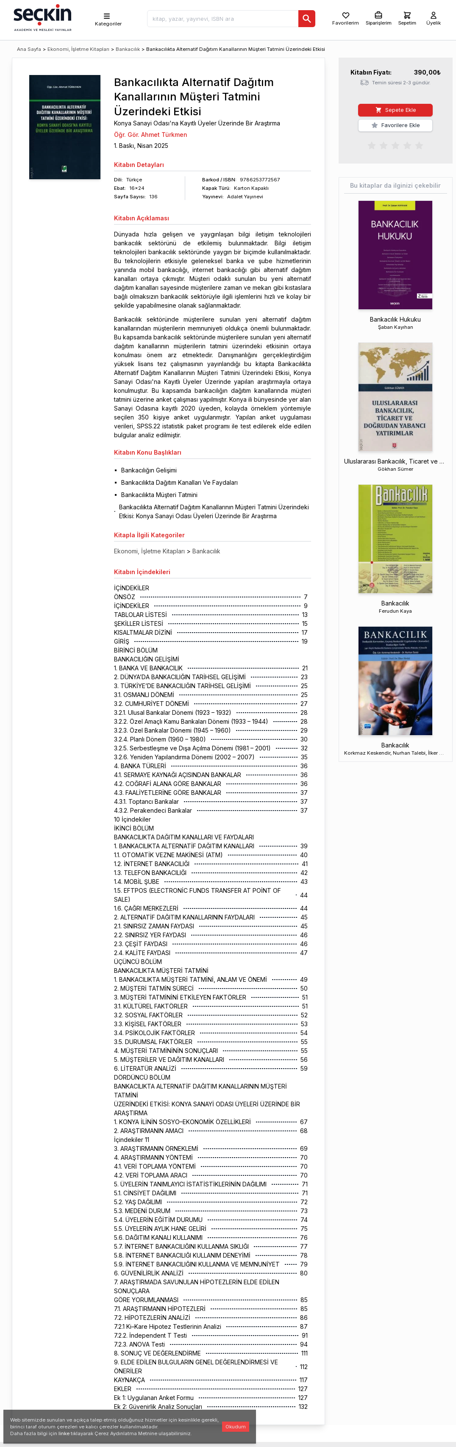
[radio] (371, 145)
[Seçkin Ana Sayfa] (41, 17)
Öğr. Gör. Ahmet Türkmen (150, 134)
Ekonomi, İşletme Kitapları (78, 49)
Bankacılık (128, 49)
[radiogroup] (395, 145)
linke (64, 1433)
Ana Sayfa (29, 49)
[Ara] (306, 18)
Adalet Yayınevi (245, 197)
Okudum (235, 1427)
